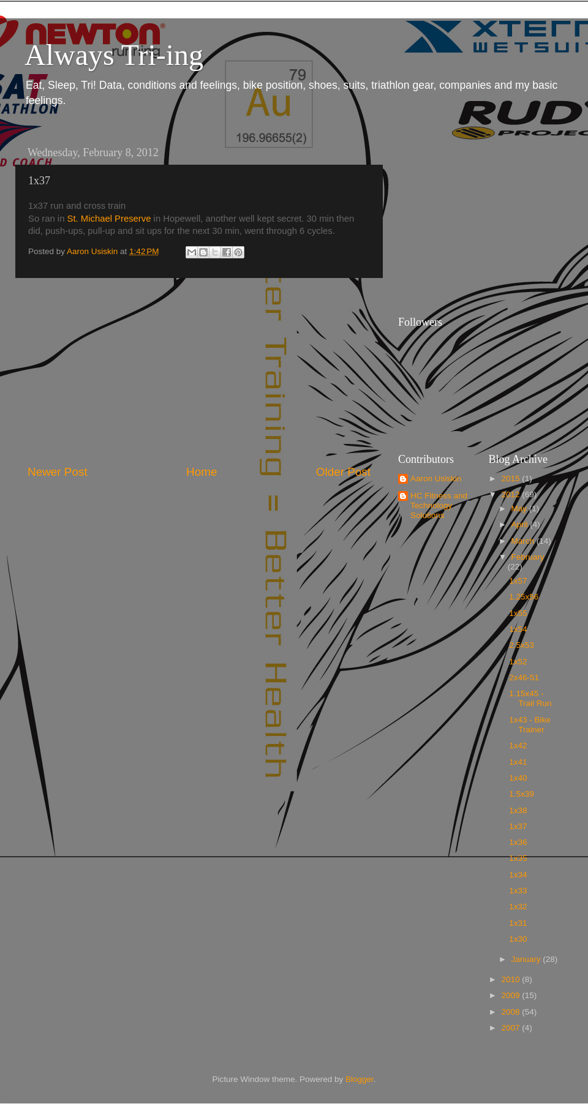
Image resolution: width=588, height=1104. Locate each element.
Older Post (343, 471)
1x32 (518, 906)
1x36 (518, 842)
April (520, 524)
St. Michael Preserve (109, 218)
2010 (511, 979)
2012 (511, 494)
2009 (511, 995)
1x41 (518, 762)
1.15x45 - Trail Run (530, 698)
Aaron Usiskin (435, 478)
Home (201, 471)
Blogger (359, 1079)
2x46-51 (524, 677)
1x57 (518, 580)
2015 (511, 478)
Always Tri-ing (113, 55)
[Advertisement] (199, 371)
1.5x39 (521, 793)
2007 (511, 1027)
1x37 (518, 826)
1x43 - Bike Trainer (530, 724)
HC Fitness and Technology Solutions (438, 505)
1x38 (518, 810)
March (524, 541)
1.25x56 (523, 596)
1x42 (518, 745)
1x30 (518, 939)
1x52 (518, 661)
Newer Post (58, 471)
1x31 (518, 923)
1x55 (518, 613)
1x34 (518, 874)
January (527, 959)
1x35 (518, 858)
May (520, 508)
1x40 (518, 778)
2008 (511, 1011)
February (528, 556)
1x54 (518, 629)
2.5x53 (521, 645)
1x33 (518, 890)
